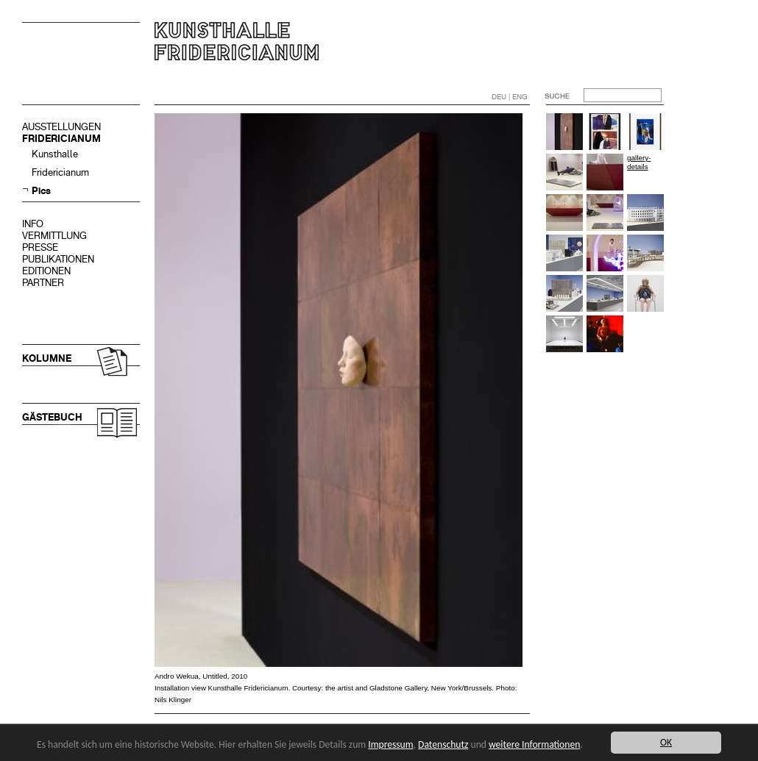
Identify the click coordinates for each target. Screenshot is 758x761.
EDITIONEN (46, 270)
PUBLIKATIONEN (58, 259)
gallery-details (639, 162)
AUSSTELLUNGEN (61, 126)
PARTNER (43, 282)
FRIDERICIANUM (61, 138)
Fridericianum (60, 172)
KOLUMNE (46, 358)
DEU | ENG (510, 97)
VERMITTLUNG (54, 235)
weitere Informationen (534, 744)
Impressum (390, 744)
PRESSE (40, 247)
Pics (41, 190)
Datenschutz (443, 744)
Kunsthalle (55, 154)
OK (666, 742)
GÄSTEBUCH (52, 417)
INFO (32, 223)
